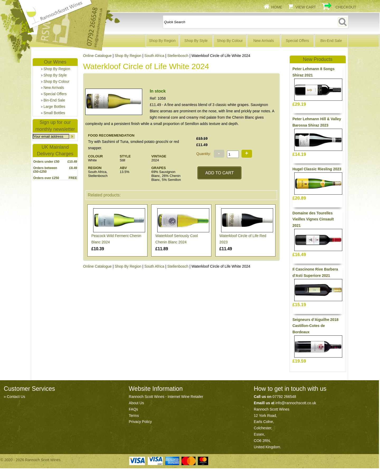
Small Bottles (54, 113)
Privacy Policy (140, 422)
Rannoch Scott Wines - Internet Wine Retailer (166, 396)
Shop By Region (162, 40)
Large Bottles (54, 106)
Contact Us (16, 396)
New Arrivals (263, 40)
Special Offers (297, 40)
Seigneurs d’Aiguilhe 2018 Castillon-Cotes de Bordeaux (315, 325)
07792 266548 (284, 396)
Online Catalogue (97, 266)
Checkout (345, 7)
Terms (134, 415)
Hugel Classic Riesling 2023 (316, 169)
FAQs (133, 409)
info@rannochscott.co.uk (296, 403)
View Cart (306, 7)
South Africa (154, 56)
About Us (136, 403)
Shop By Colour (230, 40)
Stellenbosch (177, 56)
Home (276, 7)
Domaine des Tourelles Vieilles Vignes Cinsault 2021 (313, 219)
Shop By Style (196, 40)
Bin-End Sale (331, 40)
